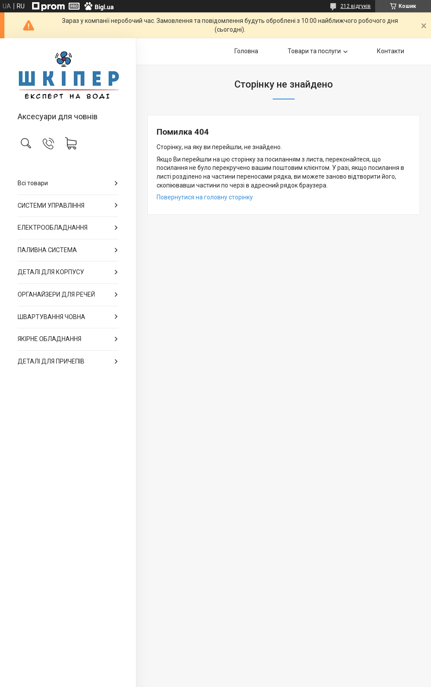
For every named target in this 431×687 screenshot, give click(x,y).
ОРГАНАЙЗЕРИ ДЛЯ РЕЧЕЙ (56, 294)
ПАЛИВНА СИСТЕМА (47, 249)
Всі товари (33, 183)
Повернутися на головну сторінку (205, 197)
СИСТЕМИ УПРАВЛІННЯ (51, 205)
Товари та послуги (314, 51)
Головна (246, 51)
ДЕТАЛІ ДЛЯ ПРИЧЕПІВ (51, 361)
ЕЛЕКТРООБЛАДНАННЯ (53, 227)
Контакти (390, 51)
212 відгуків (355, 6)
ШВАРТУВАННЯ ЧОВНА (51, 316)
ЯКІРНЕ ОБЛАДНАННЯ (49, 338)
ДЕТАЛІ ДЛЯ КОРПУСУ (51, 272)
